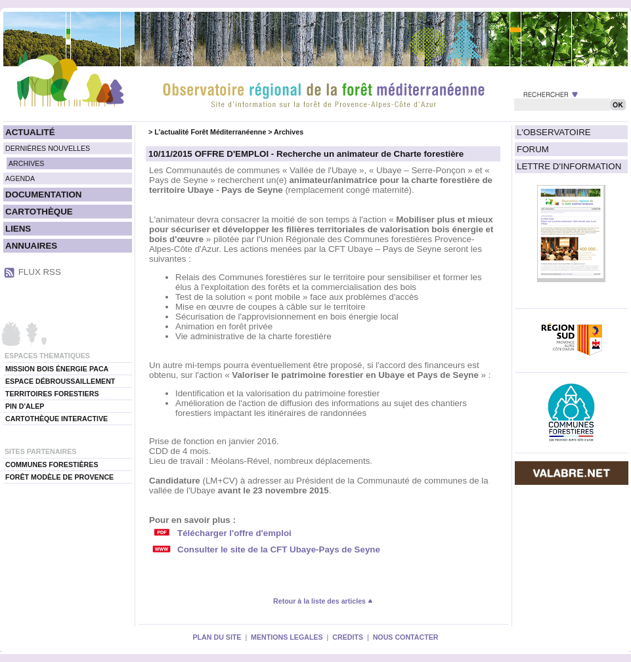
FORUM (533, 149)
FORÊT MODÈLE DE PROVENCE (59, 477)
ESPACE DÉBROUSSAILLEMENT (60, 381)
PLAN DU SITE (216, 637)
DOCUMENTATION (43, 194)
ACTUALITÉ (30, 132)
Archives (288, 132)
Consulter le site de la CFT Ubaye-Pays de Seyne (278, 549)
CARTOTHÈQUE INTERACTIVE (56, 419)
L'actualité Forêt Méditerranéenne (210, 132)
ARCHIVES (26, 163)
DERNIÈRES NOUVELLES (47, 148)
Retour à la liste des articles (323, 601)
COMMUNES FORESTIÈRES (51, 464)
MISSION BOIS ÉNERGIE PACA (56, 369)
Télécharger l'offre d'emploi (234, 533)
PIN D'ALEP (24, 406)
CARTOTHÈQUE (39, 212)
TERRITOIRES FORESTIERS (52, 394)
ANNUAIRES (31, 246)
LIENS (18, 229)
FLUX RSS (39, 272)
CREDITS (347, 637)
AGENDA (20, 178)
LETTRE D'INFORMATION (569, 166)
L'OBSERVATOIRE (554, 132)
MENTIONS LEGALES (287, 637)
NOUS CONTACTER (406, 637)
